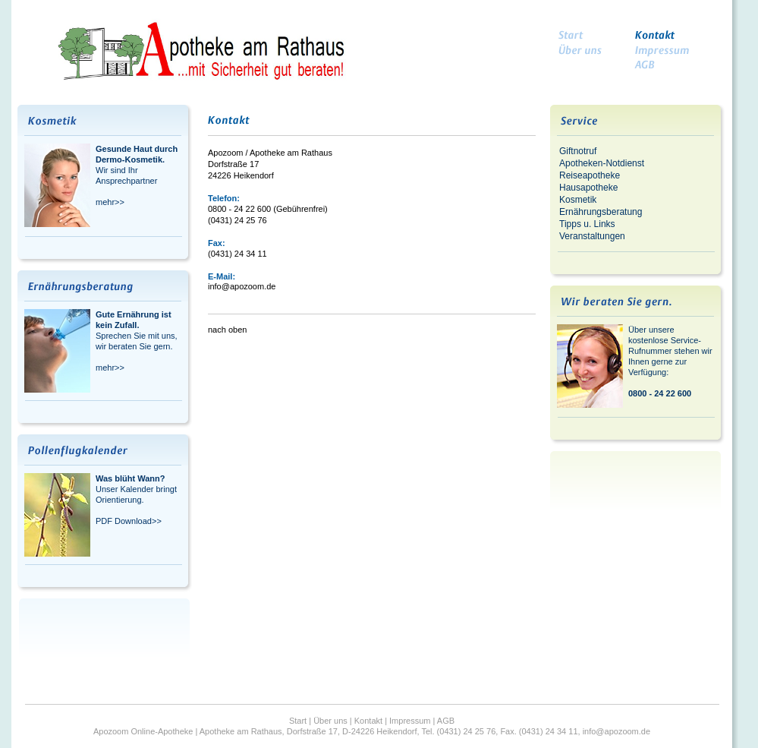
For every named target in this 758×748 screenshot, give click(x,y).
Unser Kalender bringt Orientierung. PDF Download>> (136, 499)
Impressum (409, 720)
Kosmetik (577, 199)
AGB (445, 720)
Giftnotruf (577, 151)
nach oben (227, 329)
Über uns (330, 720)
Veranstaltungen (592, 236)
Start (298, 720)
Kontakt (368, 720)
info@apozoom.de (241, 286)
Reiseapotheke (589, 175)
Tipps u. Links (587, 224)
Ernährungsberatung (600, 212)
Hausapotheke (588, 187)
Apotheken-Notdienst (601, 163)
